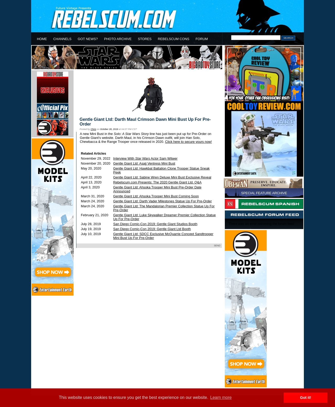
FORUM (202, 39)
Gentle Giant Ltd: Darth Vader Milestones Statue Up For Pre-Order (162, 201)
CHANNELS (62, 39)
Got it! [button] (305, 397)
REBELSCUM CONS (173, 39)
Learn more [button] (221, 397)
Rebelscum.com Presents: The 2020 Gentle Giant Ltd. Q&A (157, 182)
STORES (145, 39)
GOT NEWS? (88, 39)
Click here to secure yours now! (188, 142)
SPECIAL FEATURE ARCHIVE (264, 193)
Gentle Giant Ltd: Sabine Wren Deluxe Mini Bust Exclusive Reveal (162, 177)
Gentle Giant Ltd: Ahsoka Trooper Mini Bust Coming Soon (156, 196)
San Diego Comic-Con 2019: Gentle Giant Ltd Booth (152, 229)
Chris (93, 129)
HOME (42, 39)
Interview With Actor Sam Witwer (145, 158)
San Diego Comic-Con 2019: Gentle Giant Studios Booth (155, 224)
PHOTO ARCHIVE (118, 39)
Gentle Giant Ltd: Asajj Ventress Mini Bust (144, 163)
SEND (217, 245)
